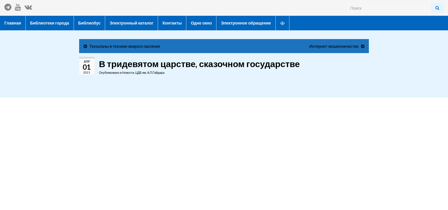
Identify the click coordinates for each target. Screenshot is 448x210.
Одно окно (201, 22)
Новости (128, 72)
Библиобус (89, 22)
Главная (12, 22)
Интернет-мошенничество (334, 46)
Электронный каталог (131, 22)
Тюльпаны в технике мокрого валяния (124, 46)
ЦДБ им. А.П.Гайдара (149, 72)
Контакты (172, 22)
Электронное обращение (246, 22)
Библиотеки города (49, 22)
